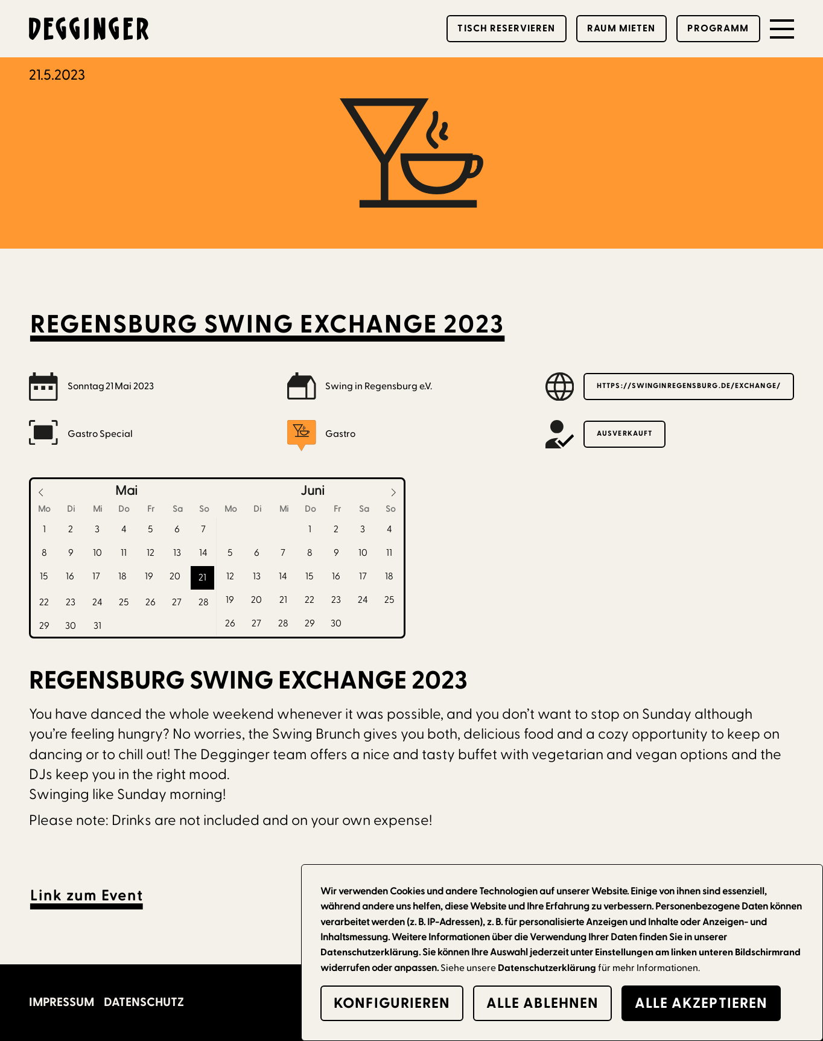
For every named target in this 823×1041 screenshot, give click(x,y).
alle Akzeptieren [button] (701, 1003)
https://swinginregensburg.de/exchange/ (689, 385)
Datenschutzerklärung (547, 968)
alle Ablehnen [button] (542, 1003)
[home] (89, 28)
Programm (718, 28)
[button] (782, 29)
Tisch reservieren (506, 28)
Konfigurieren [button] (392, 1003)
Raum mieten (621, 28)
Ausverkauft (624, 433)
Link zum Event (86, 896)
